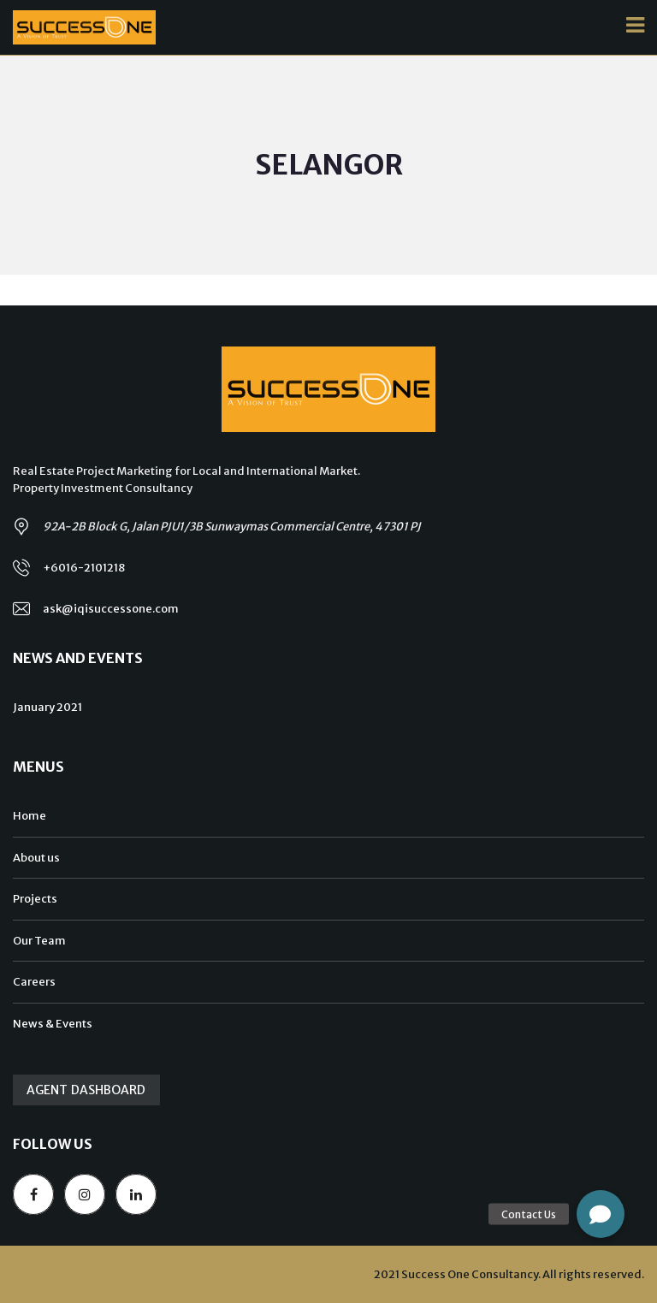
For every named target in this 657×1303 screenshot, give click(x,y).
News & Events (52, 1023)
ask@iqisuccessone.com (111, 608)
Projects (35, 898)
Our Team (39, 940)
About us (36, 857)
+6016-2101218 (84, 567)
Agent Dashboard (86, 1090)
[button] (600, 1214)
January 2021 (47, 707)
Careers (34, 981)
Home (29, 815)
